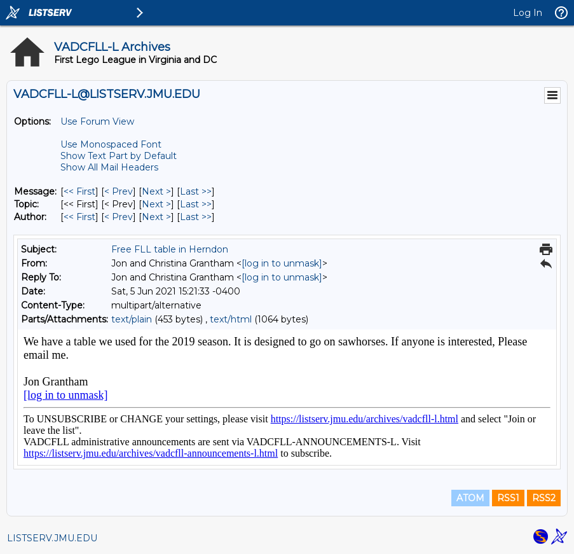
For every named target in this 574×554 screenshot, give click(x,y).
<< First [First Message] (79, 191)
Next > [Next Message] (156, 191)
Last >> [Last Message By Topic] (196, 204)
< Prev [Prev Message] (118, 191)
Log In (527, 12)
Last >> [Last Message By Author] (196, 217)
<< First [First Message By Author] (79, 217)
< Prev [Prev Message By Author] (118, 217)
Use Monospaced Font (110, 144)
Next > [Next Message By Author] (156, 217)
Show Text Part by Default (118, 156)
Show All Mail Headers (109, 167)
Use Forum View (97, 121)
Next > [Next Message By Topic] (156, 204)
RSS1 (508, 498)
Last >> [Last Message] (196, 191)
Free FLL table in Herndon (169, 249)
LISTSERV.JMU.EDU (52, 538)
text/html (231, 319)
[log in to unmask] (282, 263)
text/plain (131, 319)
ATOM (470, 498)
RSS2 (544, 498)
